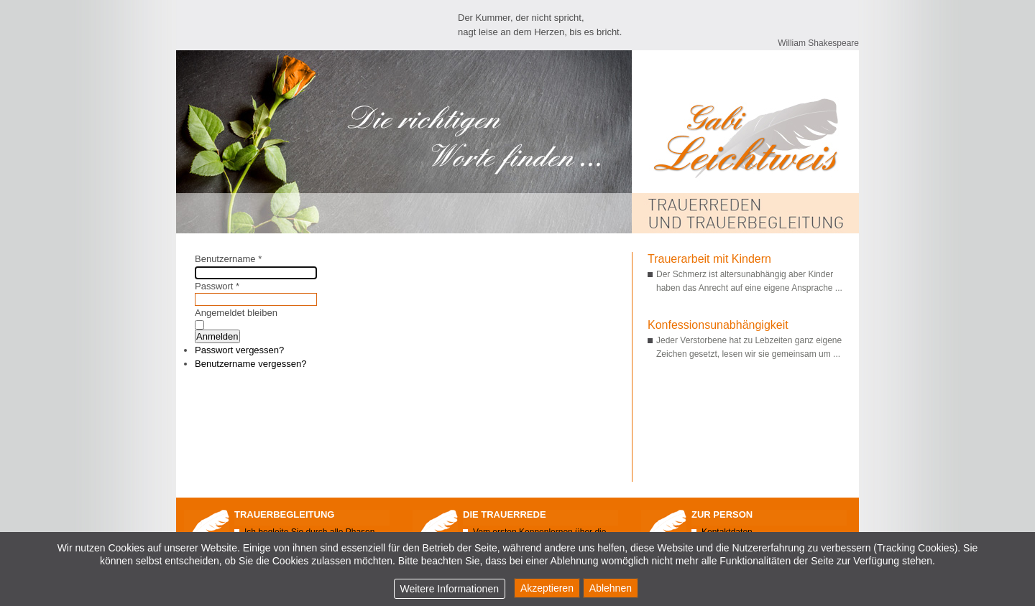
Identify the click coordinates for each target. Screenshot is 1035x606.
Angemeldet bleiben (236, 312)
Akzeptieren (547, 588)
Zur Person (722, 514)
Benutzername (228, 258)
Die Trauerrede (504, 514)
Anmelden (217, 336)
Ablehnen (610, 588)
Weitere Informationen (449, 589)
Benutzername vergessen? (250, 363)
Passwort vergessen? (239, 350)
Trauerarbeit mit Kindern (709, 259)
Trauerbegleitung (284, 514)
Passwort (217, 286)
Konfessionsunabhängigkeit (718, 325)
